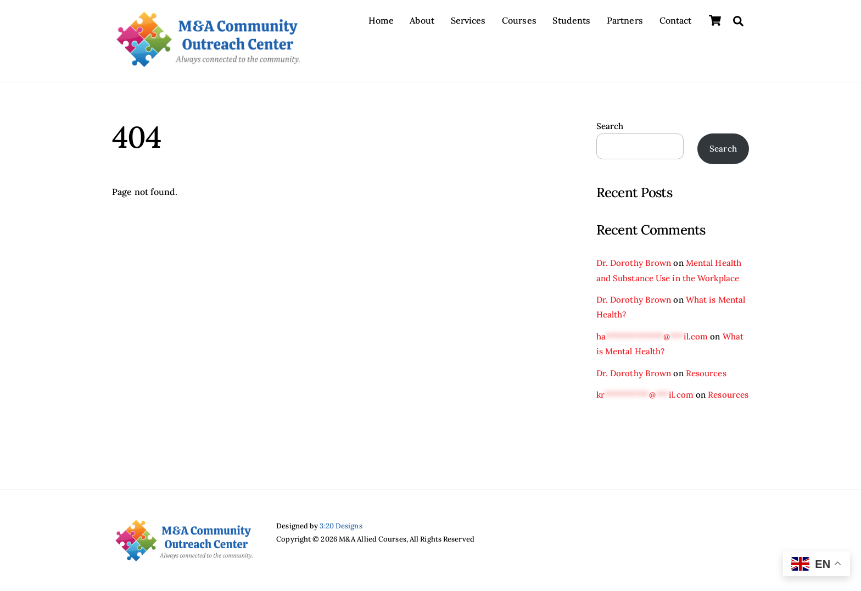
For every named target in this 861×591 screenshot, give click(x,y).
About (422, 20)
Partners (625, 20)
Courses (519, 20)
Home (380, 20)
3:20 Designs (341, 526)
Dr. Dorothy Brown (634, 263)
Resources (706, 373)
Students (571, 20)
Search (610, 126)
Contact (675, 20)
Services (468, 20)
